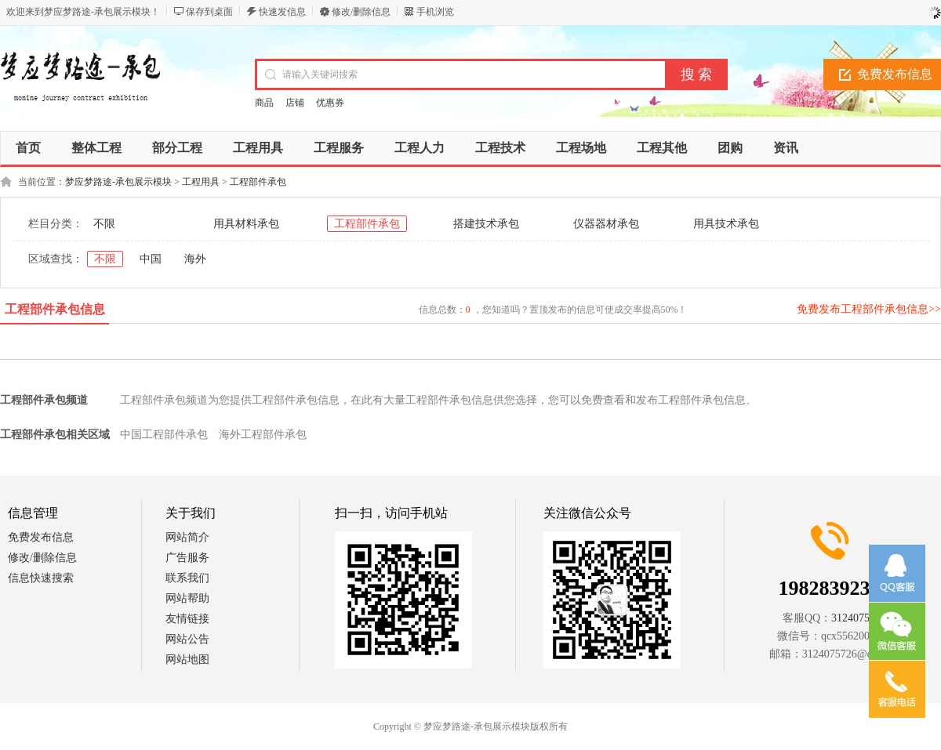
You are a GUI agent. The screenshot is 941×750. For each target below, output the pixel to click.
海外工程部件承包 (263, 434)
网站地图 (187, 659)
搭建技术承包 (486, 224)
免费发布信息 (41, 537)
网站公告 (187, 639)
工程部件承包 (258, 181)
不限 (104, 224)
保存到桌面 (209, 11)
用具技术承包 (726, 224)
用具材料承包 (246, 224)
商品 (264, 102)
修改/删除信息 (361, 11)
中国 (151, 259)
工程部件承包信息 (55, 309)
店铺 (294, 102)
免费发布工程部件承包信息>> (869, 309)
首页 (28, 147)
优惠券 (330, 102)
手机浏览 (435, 11)
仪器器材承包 (606, 224)
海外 (195, 259)
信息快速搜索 (41, 578)
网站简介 (187, 537)
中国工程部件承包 (164, 434)
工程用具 (201, 181)
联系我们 (187, 578)
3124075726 (858, 618)
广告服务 (187, 557)
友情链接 (187, 619)
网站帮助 (187, 598)
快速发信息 (282, 11)
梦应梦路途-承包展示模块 (118, 181)
